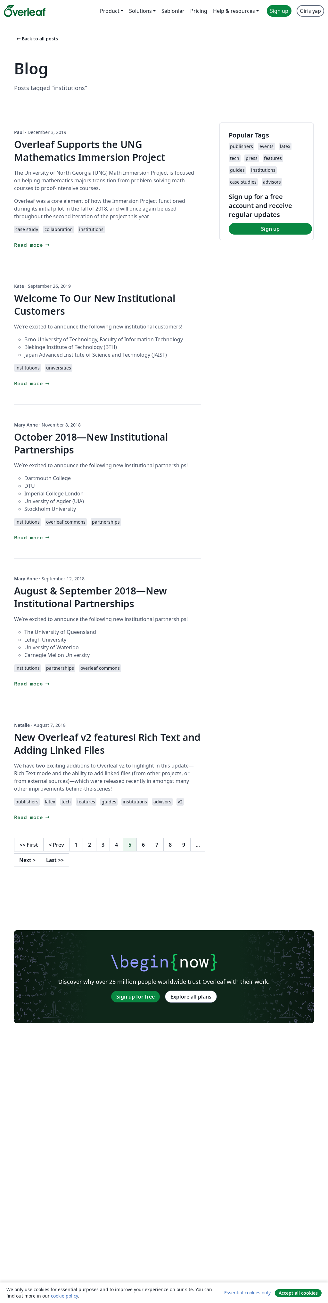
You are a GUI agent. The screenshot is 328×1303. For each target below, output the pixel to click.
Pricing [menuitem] (198, 10)
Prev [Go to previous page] (56, 844)
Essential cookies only (247, 1293)
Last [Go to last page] (55, 860)
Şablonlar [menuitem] (172, 10)
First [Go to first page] (29, 844)
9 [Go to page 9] (183, 844)
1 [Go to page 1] (76, 844)
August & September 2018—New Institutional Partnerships (90, 597)
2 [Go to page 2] (89, 844)
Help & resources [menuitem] (234, 10)
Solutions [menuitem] (140, 10)
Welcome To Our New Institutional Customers (94, 305)
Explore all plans (190, 996)
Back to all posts (36, 39)
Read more (32, 245)
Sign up (270, 228)
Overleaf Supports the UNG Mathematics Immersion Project (89, 151)
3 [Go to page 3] (103, 844)
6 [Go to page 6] (143, 844)
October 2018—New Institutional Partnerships (91, 443)
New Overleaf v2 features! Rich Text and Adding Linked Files (107, 744)
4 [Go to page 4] (116, 844)
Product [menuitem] (109, 10)
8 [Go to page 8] (170, 844)
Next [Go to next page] (27, 860)
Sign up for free (135, 996)
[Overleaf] (24, 11)
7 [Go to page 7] (156, 844)
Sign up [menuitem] (279, 10)
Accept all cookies (298, 1293)
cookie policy (64, 1296)
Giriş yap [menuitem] (310, 10)
